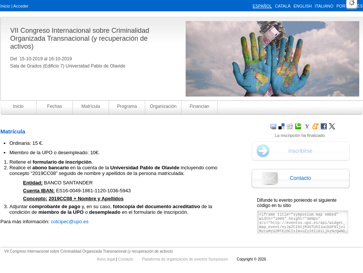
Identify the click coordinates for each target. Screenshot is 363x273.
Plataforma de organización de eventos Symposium (185, 259)
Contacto (300, 178)
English (303, 6)
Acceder (20, 6)
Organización (163, 106)
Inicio (5, 6)
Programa (127, 106)
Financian (199, 106)
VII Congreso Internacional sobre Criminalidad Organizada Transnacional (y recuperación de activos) (79, 38)
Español (262, 6)
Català (283, 6)
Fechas (54, 106)
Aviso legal (106, 259)
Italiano (324, 6)
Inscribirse (300, 151)
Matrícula (91, 106)
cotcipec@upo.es (70, 221)
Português (350, 6)
